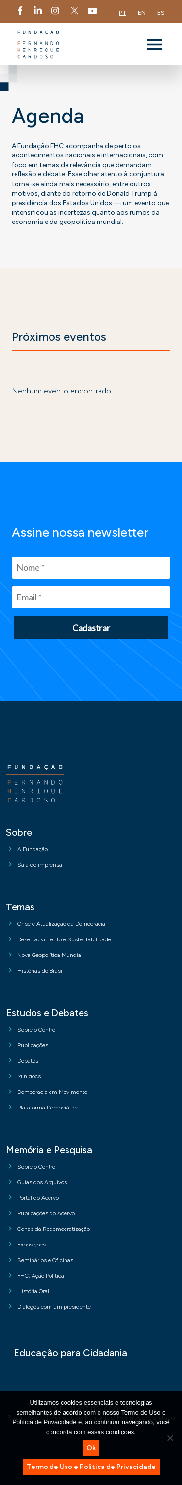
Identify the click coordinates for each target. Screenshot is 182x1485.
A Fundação (32, 849)
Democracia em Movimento (52, 1092)
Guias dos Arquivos (42, 1182)
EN (142, 12)
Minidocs (29, 1076)
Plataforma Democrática (48, 1107)
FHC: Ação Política (40, 1275)
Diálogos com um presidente (54, 1306)
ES (161, 12)
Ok (91, 1448)
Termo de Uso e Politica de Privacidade (91, 1467)
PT (122, 12)
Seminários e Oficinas (45, 1260)
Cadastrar (91, 627)
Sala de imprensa (39, 864)
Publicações (32, 1045)
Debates (27, 1061)
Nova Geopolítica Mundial (50, 955)
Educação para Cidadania (70, 1353)
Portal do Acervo (38, 1198)
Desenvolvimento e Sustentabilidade (64, 939)
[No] (170, 1438)
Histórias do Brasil (40, 970)
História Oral (33, 1291)
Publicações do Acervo (46, 1213)
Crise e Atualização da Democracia (61, 924)
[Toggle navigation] (154, 44)
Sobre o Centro (36, 1029)
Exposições (31, 1244)
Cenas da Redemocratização (53, 1229)
